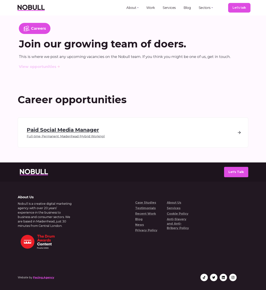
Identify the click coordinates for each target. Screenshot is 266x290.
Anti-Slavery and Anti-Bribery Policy (178, 223)
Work (150, 8)
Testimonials (145, 208)
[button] (132, 8)
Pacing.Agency (43, 277)
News (139, 224)
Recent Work (145, 213)
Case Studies (145, 202)
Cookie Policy (177, 213)
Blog (187, 8)
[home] (31, 7)
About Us (174, 202)
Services (169, 8)
